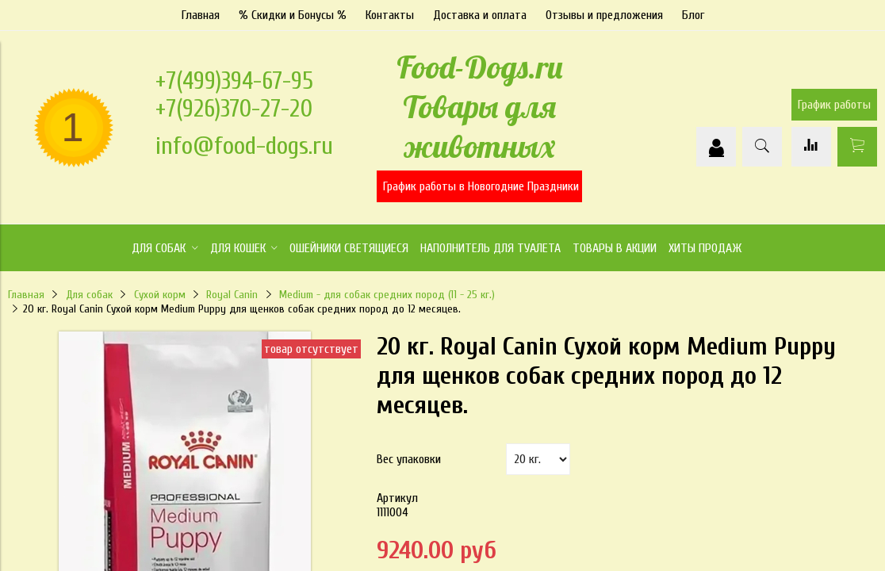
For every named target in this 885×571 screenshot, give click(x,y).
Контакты (390, 15)
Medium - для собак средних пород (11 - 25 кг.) (387, 294)
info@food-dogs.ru (244, 145)
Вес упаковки (409, 459)
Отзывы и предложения (604, 15)
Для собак (89, 294)
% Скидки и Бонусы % (293, 15)
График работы (834, 105)
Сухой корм (160, 294)
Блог (693, 15)
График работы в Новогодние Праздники (481, 186)
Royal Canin (232, 294)
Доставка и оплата (480, 15)
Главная (201, 15)
